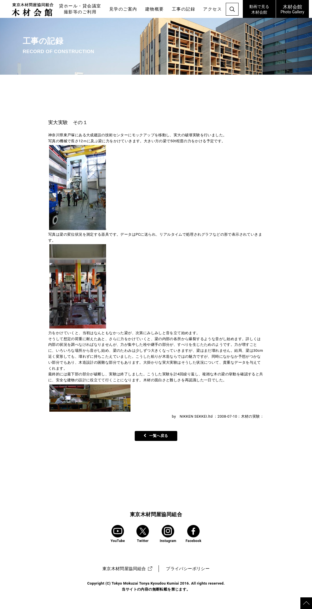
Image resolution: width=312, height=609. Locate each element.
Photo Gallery (292, 8)
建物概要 (154, 9)
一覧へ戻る (156, 436)
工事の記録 (183, 9)
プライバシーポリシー (188, 568)
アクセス (212, 9)
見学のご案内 (123, 9)
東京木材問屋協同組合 (156, 514)
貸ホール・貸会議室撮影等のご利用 (80, 8)
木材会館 (259, 8)
